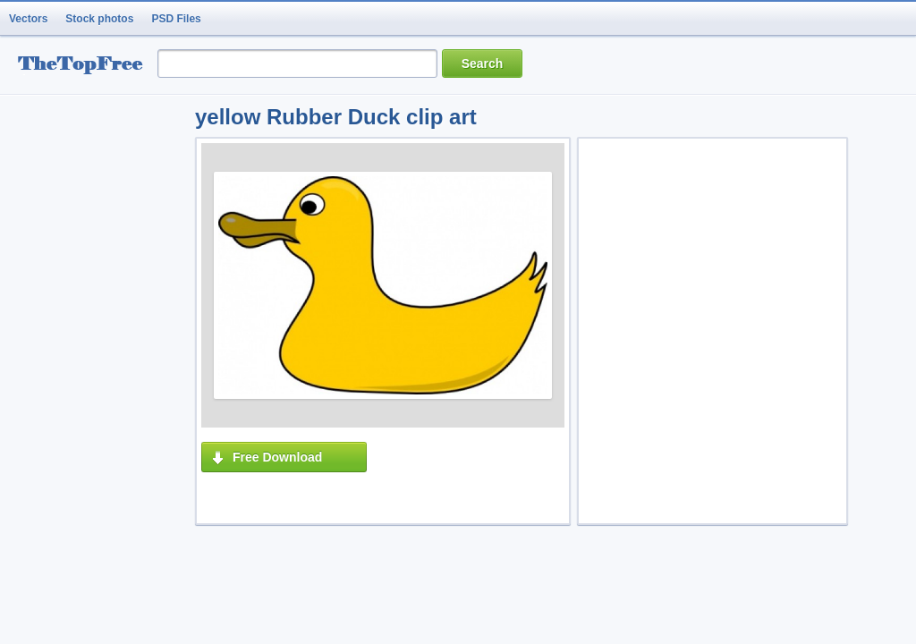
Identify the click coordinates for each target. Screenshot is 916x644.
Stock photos (99, 19)
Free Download (277, 457)
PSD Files (175, 19)
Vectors (28, 19)
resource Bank (85, 65)
